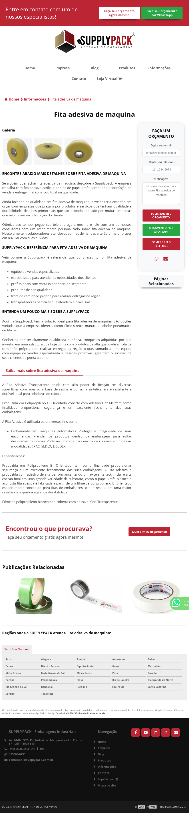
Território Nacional (16, 649)
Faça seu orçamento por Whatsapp (162, 13)
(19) (33, 748)
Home (29, 68)
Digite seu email (161, 145)
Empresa (62, 68)
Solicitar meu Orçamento (161, 215)
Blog (95, 68)
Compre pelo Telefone (161, 244)
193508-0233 (17, 754)
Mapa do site (107, 785)
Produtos (127, 68)
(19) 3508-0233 (19, 748)
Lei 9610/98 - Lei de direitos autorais (84, 713)
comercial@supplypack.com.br (31, 760)
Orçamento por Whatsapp (161, 230)
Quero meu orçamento (149, 532)
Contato (79, 78)
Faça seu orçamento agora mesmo (119, 13)
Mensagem (161, 179)
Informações (159, 68)
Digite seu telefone (161, 162)
